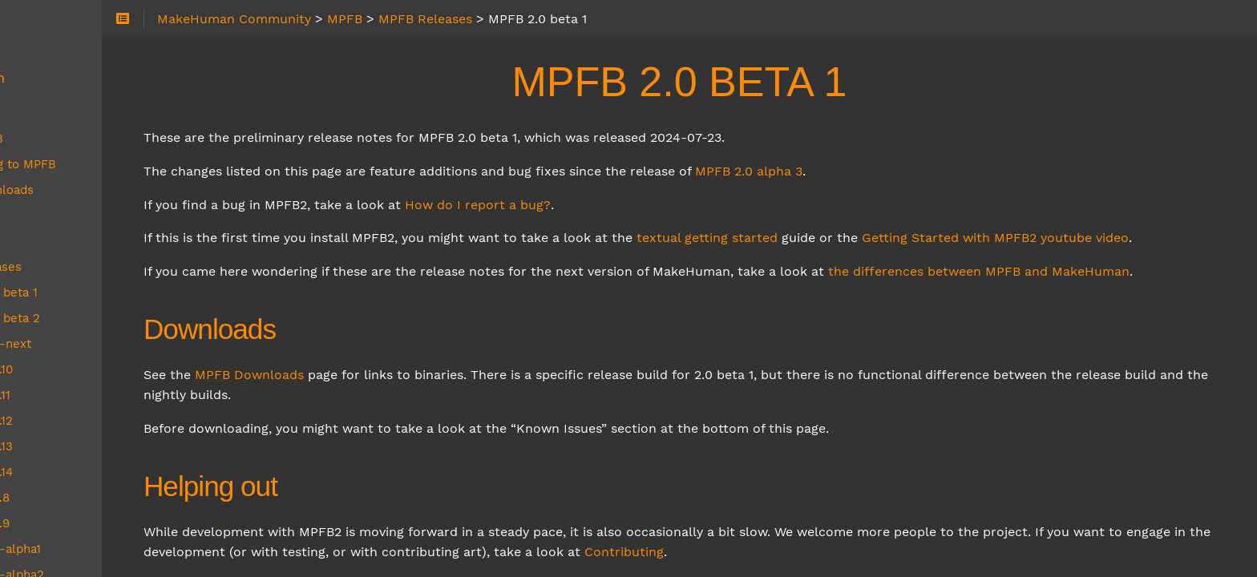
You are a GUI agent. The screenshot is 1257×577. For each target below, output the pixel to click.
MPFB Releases (83, 267)
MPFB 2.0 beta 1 (97, 292)
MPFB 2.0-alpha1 (99, 549)
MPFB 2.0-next (94, 344)
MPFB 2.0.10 (85, 369)
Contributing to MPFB (100, 164)
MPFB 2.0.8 (83, 497)
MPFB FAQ (68, 241)
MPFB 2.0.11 (84, 395)
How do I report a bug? (616, 204)
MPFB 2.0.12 (85, 421)
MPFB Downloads (388, 415)
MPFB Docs (71, 215)
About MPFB (74, 138)
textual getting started (845, 237)
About (47, 46)
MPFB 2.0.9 (83, 523)
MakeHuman (68, 78)
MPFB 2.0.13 (85, 446)
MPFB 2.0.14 (85, 472)
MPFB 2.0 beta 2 (99, 318)
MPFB (45, 110)
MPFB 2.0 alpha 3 (887, 171)
